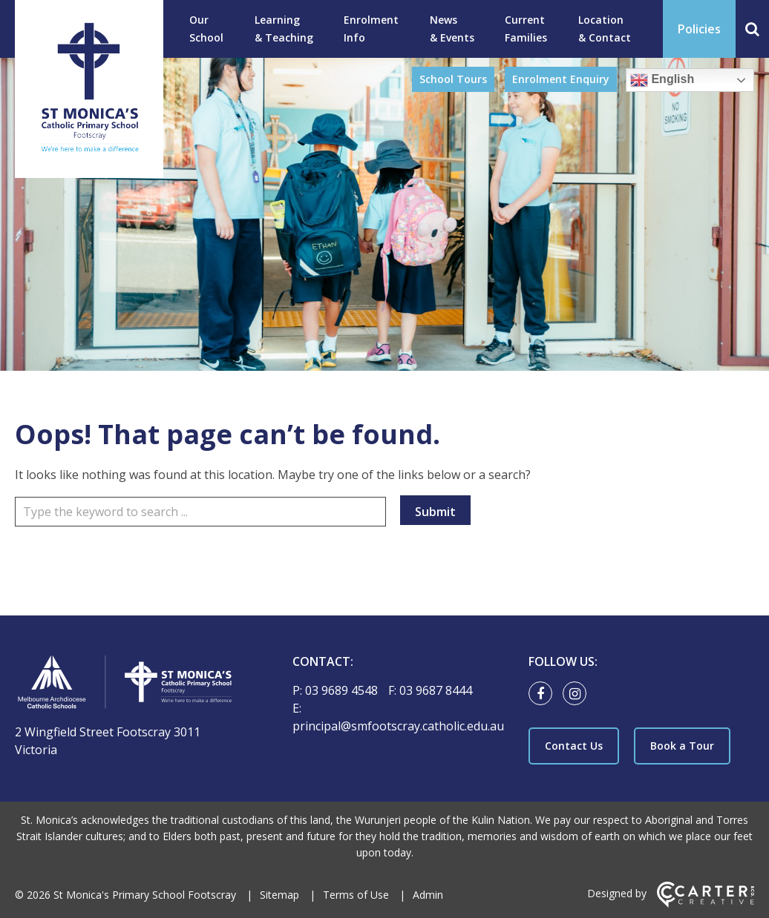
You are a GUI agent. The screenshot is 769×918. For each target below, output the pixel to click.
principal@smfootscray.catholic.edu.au (398, 726)
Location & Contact (604, 28)
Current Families (526, 28)
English (662, 80)
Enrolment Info (371, 28)
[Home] (127, 684)
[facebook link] (544, 694)
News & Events (452, 28)
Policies (699, 29)
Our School (206, 28)
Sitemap (279, 895)
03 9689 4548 (343, 690)
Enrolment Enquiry (560, 79)
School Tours (453, 79)
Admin (428, 895)
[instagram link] (578, 694)
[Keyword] (200, 511)
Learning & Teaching (284, 28)
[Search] (752, 29)
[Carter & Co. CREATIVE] (705, 903)
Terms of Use (356, 895)
